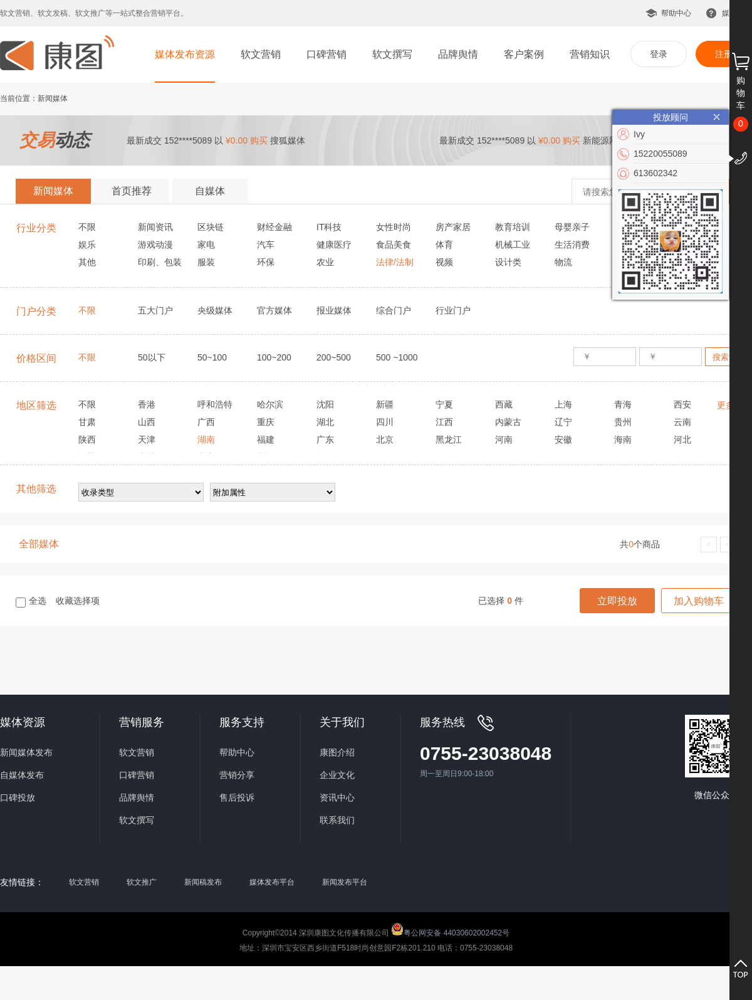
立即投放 (617, 601)
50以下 (151, 357)
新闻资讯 (155, 227)
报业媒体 (334, 310)
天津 (146, 439)
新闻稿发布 (203, 882)
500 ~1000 (397, 357)
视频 (444, 262)
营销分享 (236, 775)
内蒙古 (508, 422)
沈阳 (325, 404)
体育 (444, 244)
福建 (265, 439)
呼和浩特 (214, 404)
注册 (724, 54)
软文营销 (261, 54)
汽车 (265, 244)
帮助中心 (676, 13)
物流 (563, 262)
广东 (325, 439)
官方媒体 (274, 310)
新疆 (385, 404)
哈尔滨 (270, 404)
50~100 (212, 357)
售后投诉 (236, 797)
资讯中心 (337, 797)
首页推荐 (132, 191)
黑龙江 (449, 439)
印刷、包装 (160, 262)
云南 (682, 422)
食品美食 (393, 244)
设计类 (508, 262)
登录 (658, 54)
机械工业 (512, 244)
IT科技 (329, 227)
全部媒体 (39, 544)
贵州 (623, 422)
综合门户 (393, 310)
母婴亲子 (572, 227)
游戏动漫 (155, 244)
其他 (87, 262)
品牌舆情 (458, 54)
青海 (623, 404)
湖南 (206, 439)
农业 (325, 262)
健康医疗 (334, 244)
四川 (385, 422)
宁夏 (444, 404)
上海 (563, 404)
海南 (623, 439)
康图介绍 (337, 752)
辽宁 (563, 422)
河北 (682, 439)
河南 (504, 439)
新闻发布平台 (344, 882)
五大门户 (155, 310)
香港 (146, 404)
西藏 (504, 404)
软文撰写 (392, 54)
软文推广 (142, 882)
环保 (265, 262)
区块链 (210, 227)
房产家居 (453, 227)
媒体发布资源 (185, 54)
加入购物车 (699, 601)
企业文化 (337, 775)
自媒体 (210, 191)
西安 (682, 404)
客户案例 (524, 54)
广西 (206, 422)
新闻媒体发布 (26, 752)
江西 (444, 422)
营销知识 (590, 54)
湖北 (325, 422)
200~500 (333, 357)
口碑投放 (17, 797)
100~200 (274, 357)
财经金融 (274, 227)
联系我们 (337, 820)
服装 (206, 262)
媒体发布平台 (272, 882)
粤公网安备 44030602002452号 (450, 929)
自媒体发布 (22, 775)
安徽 (563, 439)
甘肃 (87, 422)
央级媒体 (214, 310)
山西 (146, 422)
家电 (206, 244)
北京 (385, 439)
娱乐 (87, 244)
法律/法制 (395, 262)
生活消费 (572, 244)
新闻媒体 (53, 191)
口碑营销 (326, 54)
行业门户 (453, 310)
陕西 (87, 439)
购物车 (740, 92)
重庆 (265, 422)
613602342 (655, 173)
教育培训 (512, 227)
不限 (87, 227)
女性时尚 (393, 227)
